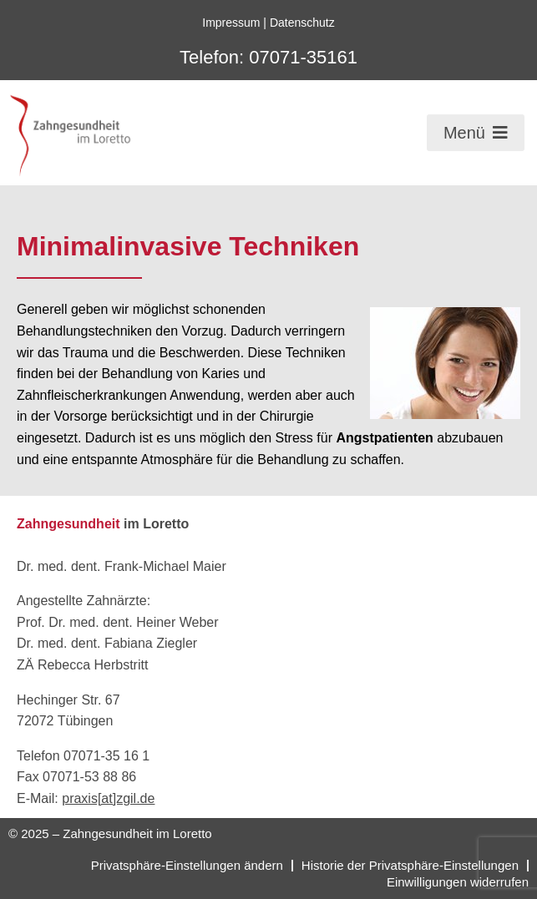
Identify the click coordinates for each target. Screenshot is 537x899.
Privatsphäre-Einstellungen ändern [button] (187, 865)
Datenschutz (302, 22)
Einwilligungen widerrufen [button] (458, 882)
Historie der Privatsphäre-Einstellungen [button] (410, 865)
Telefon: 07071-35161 (268, 57)
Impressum (231, 22)
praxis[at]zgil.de (108, 798)
